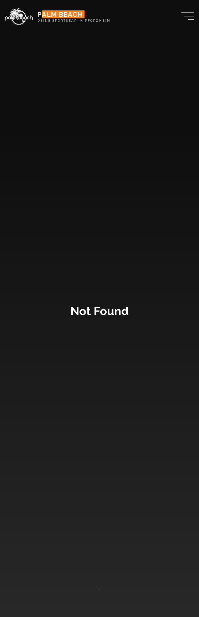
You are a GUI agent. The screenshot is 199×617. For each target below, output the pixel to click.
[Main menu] (187, 16)
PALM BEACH (59, 14)
